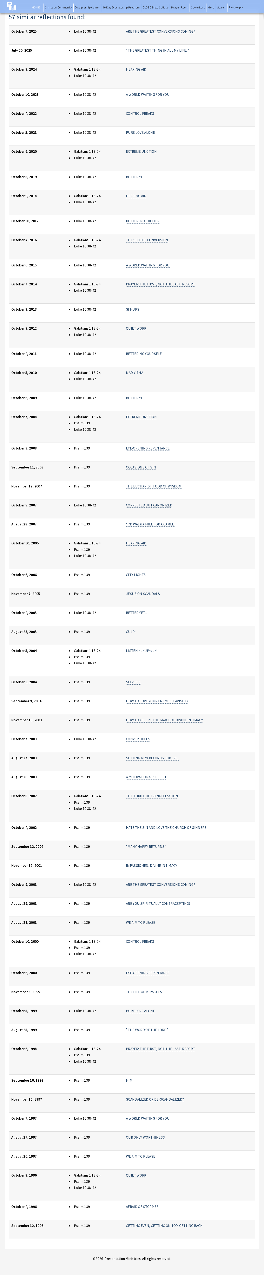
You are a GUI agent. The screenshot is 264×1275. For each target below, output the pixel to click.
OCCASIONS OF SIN (141, 467)
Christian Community (58, 7)
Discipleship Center (87, 7)
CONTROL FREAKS (140, 113)
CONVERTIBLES (138, 739)
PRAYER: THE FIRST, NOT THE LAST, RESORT (160, 284)
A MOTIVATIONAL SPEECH (146, 777)
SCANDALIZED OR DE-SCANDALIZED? (155, 1099)
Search (221, 7)
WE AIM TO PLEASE (140, 922)
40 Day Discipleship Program (121, 7)
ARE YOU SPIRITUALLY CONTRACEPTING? (158, 903)
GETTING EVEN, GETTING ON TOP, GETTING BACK (164, 1225)
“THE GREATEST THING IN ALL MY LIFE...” (158, 50)
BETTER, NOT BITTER (142, 221)
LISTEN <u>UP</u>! (142, 650)
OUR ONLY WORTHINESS (145, 1137)
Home (36, 7)
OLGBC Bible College (156, 7)
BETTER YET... (136, 177)
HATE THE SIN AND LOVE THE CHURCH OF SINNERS (166, 827)
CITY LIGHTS (136, 574)
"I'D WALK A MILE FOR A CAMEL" (150, 524)
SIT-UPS (132, 309)
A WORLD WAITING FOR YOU (148, 94)
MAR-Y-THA (134, 372)
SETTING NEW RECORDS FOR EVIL (152, 758)
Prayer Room (179, 7)
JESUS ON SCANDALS (143, 593)
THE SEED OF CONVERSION (147, 240)
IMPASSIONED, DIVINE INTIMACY (151, 865)
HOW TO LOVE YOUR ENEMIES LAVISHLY (157, 701)
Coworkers (198, 7)
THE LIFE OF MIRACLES (144, 992)
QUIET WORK (136, 328)
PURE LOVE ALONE (140, 132)
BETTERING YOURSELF (144, 353)
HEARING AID (136, 69)
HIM (129, 1080)
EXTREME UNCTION (141, 151)
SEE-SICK (133, 682)
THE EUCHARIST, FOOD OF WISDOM (154, 486)
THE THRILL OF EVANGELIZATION (152, 796)
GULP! (131, 631)
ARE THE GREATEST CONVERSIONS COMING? (160, 31)
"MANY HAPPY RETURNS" (146, 846)
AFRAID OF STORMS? (142, 1206)
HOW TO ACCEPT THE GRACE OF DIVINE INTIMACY (164, 720)
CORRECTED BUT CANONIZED (149, 505)
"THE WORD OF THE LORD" (147, 1030)
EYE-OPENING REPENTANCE (148, 448)
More (211, 7)
